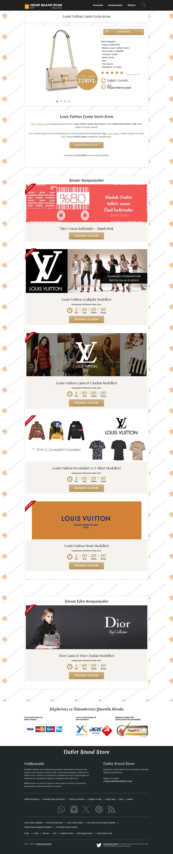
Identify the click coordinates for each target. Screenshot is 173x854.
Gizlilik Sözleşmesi (31, 799)
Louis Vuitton (113, 133)
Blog (121, 799)
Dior (55, 833)
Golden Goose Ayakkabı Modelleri (38, 827)
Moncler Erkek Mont (55, 823)
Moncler (46, 833)
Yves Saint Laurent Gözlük (66, 827)
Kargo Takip (110, 799)
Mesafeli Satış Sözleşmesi (54, 799)
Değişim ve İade (95, 799)
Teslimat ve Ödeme (76, 799)
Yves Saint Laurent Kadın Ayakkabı (101, 823)
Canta (36, 833)
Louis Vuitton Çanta (40, 124)
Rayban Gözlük (67, 833)
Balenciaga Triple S (85, 833)
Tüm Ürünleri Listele (86, 145)
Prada (27, 833)
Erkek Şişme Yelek (104, 833)
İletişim (132, 5)
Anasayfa (98, 5)
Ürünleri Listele (86, 236)
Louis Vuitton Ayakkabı (33, 823)
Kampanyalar (115, 5)
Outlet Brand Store (110, 844)
